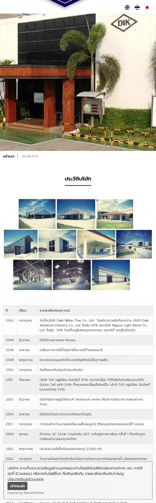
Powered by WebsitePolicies (26, 493)
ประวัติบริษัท (30, 156)
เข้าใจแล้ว (17, 486)
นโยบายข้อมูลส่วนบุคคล (25, 479)
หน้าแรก (8, 156)
